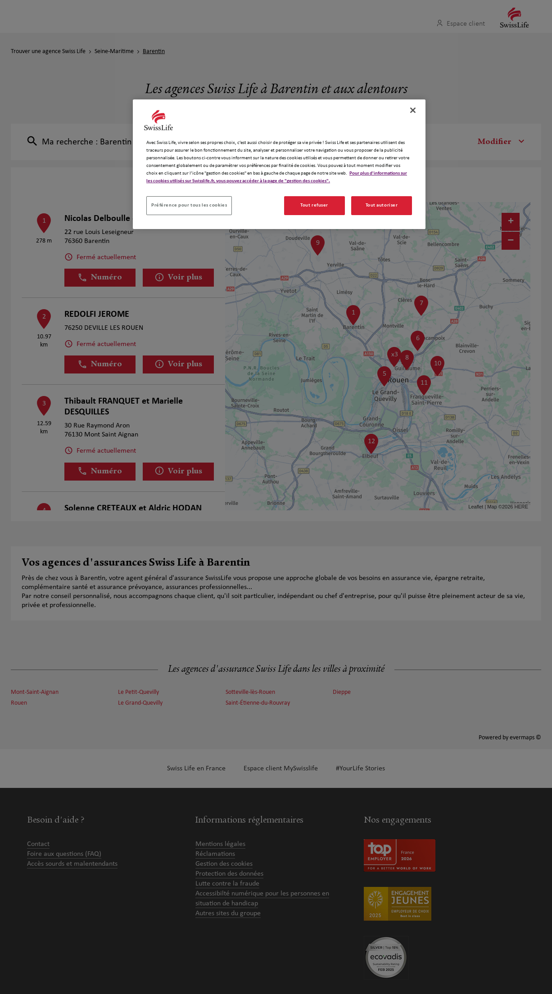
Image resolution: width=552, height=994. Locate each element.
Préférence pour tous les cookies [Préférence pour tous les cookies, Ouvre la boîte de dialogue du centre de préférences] (189, 205)
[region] (279, 164)
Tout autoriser (382, 205)
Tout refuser (314, 205)
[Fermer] (413, 110)
